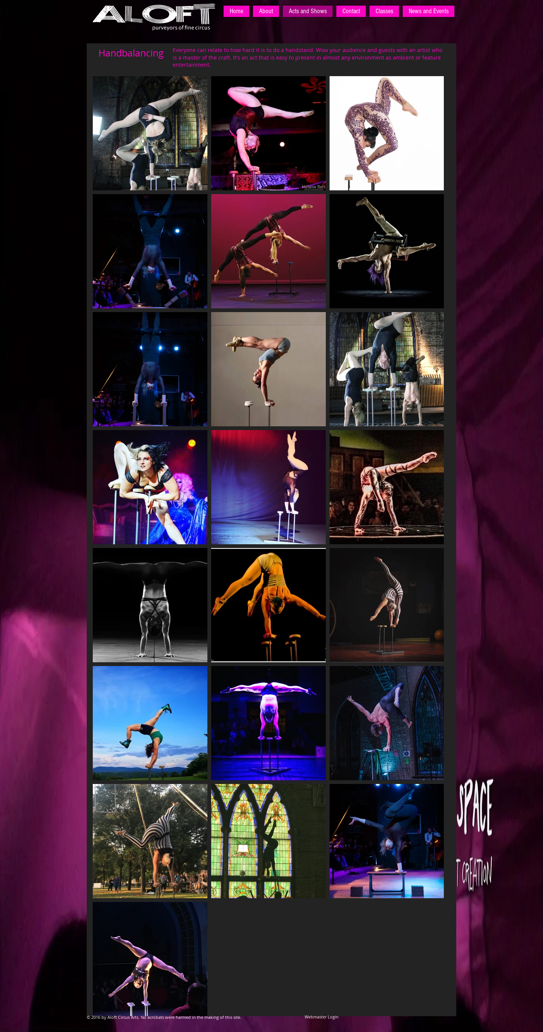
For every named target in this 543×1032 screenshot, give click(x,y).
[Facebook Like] (407, 1020)
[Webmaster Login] (321, 1017)
